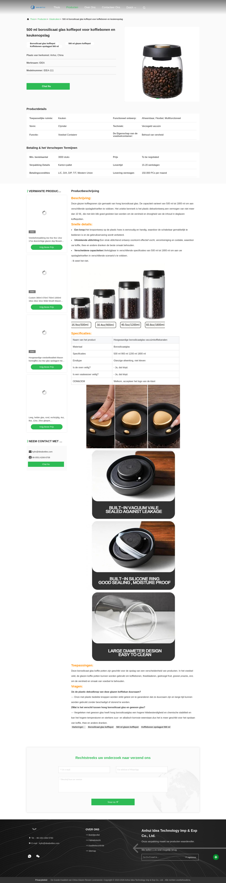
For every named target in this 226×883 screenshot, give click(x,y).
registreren (190, 857)
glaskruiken (54, 19)
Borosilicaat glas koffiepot (100, 727)
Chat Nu (48, 86)
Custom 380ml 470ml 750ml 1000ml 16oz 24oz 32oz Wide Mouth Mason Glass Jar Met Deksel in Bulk (45, 301)
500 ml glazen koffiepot (127, 727)
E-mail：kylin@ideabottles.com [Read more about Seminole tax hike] (44, 843)
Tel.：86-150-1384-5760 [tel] (41, 838)
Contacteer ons (111, 7)
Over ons (90, 7)
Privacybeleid (41, 880)
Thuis (57, 7)
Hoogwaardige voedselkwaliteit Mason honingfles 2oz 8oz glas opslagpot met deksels (46, 360)
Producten (72, 7)
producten (42, 19)
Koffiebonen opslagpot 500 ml (155, 727)
